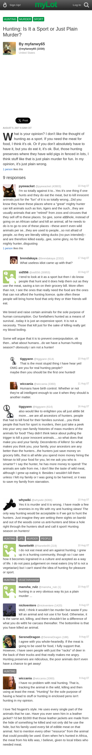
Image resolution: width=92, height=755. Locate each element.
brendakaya (28, 258)
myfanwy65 (35, 44)
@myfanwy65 (27, 48)
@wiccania (40, 383)
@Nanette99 (42, 545)
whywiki (25, 500)
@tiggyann (40, 359)
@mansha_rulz (48, 587)
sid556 (24, 272)
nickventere (27, 605)
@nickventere (45, 605)
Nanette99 (26, 545)
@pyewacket (43, 186)
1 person (8, 169)
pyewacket (27, 186)
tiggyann (26, 359)
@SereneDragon (51, 637)
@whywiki (38, 500)
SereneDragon (29, 637)
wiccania (26, 383)
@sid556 (34, 272)
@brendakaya (46, 258)
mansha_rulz (28, 587)
